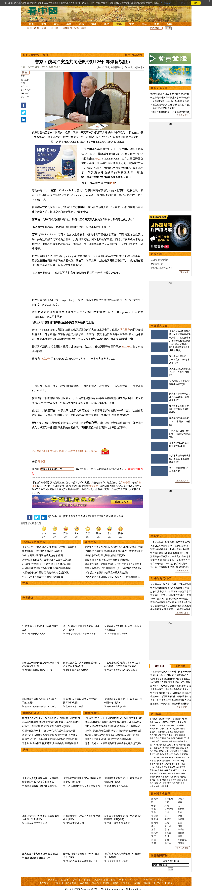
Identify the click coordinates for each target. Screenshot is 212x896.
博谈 (94, 24)
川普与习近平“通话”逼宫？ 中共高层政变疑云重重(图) (49, 547)
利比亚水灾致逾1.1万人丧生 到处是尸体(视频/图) (46, 564)
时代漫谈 (182, 839)
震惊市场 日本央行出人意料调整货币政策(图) (107, 560)
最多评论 (159, 666)
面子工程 (38, 823)
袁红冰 (124, 633)
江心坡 (167, 767)
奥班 (78, 670)
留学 (184, 770)
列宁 (48, 857)
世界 (119, 24)
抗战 (171, 777)
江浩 (166, 822)
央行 (182, 748)
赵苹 (180, 826)
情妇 (151, 745)
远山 (180, 805)
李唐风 (154, 816)
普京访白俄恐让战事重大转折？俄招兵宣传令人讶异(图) (113, 564)
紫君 (153, 829)
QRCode (52, 516)
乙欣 (166, 839)
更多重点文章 (182, 480)
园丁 (166, 816)
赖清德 (182, 735)
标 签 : (25, 72)
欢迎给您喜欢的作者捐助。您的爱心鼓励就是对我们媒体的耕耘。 (65, 451)
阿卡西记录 (42, 706)
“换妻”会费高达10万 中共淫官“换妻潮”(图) (170, 94)
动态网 (160, 883)
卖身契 (126, 823)
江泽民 (152, 741)
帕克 (119, 633)
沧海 (153, 809)
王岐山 (176, 735)
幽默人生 (158, 783)
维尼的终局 (71, 633)
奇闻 (156, 24)
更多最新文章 (182, 570)
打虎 (169, 745)
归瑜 (153, 839)
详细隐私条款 (166, 3)
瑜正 (153, 836)
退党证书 (148, 883)
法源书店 (84, 883)
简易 (166, 802)
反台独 (42, 857)
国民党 (177, 732)
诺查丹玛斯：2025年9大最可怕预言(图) (42, 551)
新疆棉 (181, 725)
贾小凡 (167, 826)
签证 (160, 773)
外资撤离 (116, 706)
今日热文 (28, 597)
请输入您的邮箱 (171, 861)
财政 (162, 754)
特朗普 (178, 719)
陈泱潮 (181, 843)
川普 (172, 719)
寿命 (158, 786)
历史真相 (34, 857)
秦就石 (167, 819)
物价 (45, 823)
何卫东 (49, 670)
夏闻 (166, 805)
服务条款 (98, 879)
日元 (182, 751)
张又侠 (178, 722)
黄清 (180, 812)
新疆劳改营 (180, 767)
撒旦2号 (24, 86)
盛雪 (180, 822)
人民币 (172, 751)
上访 (182, 761)
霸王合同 (118, 823)
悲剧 (23, 83)
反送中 (180, 741)
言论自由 (153, 770)
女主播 (161, 770)
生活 (144, 24)
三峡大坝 (174, 725)
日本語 (160, 879)
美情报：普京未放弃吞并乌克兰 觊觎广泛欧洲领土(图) (180, 396)
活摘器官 (161, 725)
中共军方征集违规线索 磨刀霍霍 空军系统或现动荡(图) (180, 458)
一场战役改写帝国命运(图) (162, 108)
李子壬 (154, 826)
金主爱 (80, 706)
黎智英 (110, 670)
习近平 (93, 633)
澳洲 (43, 28)
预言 (114, 633)
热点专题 (156, 254)
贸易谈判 (179, 738)
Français (134, 879)
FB (163, 748)
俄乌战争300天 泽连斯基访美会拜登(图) (105, 555)
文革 (162, 786)
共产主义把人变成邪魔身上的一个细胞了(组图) (180, 372)
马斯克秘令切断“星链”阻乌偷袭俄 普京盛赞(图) (45, 572)
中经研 (181, 819)
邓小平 (158, 780)
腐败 (160, 745)
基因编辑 (157, 761)
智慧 (164, 783)
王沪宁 (187, 738)
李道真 (181, 798)
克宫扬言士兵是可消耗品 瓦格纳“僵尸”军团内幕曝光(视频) (114, 547)
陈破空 (181, 829)
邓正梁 (167, 843)
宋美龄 (152, 780)
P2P (188, 757)
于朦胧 (110, 823)
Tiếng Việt (148, 879)
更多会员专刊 (182, 115)
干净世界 (56, 883)
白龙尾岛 (159, 767)
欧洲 (36, 28)
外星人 (152, 786)
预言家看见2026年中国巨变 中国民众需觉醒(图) (179, 409)
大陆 (43, 24)
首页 (31, 24)
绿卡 (173, 773)
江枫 (166, 812)
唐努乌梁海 (180, 764)
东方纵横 (169, 809)
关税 (158, 738)
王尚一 (154, 812)
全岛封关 (29, 823)
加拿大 (172, 748)
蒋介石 (183, 777)
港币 (186, 751)
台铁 (168, 725)
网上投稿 (52, 879)
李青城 (154, 819)
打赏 (113, 67)
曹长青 (167, 833)
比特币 (161, 751)
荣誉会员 (125, 482)
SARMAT (25, 93)
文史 (131, 24)
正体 (107, 67)
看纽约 (116, 883)
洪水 (166, 729)
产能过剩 (79, 823)
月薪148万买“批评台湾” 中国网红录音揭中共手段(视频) (179, 347)
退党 (182, 732)
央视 (166, 770)
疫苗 (162, 729)
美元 (156, 751)
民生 (178, 773)
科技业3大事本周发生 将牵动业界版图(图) (43, 577)
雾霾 (151, 761)
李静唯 (86, 633)
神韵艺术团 (70, 883)
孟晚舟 (152, 738)
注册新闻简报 (159, 855)
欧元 (177, 751)
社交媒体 (157, 748)
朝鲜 (68, 706)
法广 (151, 748)
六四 (184, 722)
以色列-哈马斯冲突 (159, 259)
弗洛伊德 (153, 735)
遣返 (156, 773)
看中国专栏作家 (161, 793)
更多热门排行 (182, 612)
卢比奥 (184, 719)
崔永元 (158, 741)
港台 (81, 24)
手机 (173, 783)
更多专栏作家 (182, 848)
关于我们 (85, 879)
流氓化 (134, 670)
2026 (109, 633)
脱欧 (178, 748)
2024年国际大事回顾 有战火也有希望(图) (43, 555)
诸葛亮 (184, 780)
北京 (151, 757)
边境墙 (163, 738)
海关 (151, 773)
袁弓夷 (172, 729)
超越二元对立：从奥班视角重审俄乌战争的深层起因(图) (50, 739)
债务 (186, 748)
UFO (160, 735)
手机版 (101, 67)
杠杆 (151, 751)
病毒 (151, 722)
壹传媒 (117, 670)
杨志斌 (36, 670)
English (122, 879)
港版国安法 (180, 729)
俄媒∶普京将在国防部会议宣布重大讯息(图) (106, 572)
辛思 (153, 805)
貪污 (120, 861)
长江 (158, 729)
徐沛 (153, 843)
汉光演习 (153, 732)
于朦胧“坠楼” (157, 263)
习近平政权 (125, 670)
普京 (23, 76)
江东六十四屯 (169, 764)
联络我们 (65, 879)
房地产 (152, 754)
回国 (165, 773)
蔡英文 (187, 754)
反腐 (165, 745)
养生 (166, 786)
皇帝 (179, 780)
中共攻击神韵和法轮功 (161, 268)
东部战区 (29, 670)
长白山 (152, 767)
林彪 (164, 780)
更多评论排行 (182, 707)
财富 (166, 754)
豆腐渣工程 (112, 861)
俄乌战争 (25, 79)
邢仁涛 (181, 833)
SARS (172, 767)
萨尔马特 (25, 97)
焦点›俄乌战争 (134, 55)
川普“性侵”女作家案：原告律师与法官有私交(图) (46, 560)
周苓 (180, 802)
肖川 (166, 836)
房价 (166, 757)
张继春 (43, 670)
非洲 (58, 28)
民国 (162, 777)
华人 (171, 770)
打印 (125, 67)
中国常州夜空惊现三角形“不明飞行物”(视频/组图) (46, 568)
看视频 (106, 883)
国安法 (152, 729)
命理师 (79, 633)
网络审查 (159, 764)
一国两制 (186, 745)
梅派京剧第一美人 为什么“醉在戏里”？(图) (170, 104)
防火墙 (165, 761)
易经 (152, 783)
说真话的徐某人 (78, 785)
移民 (175, 770)
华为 (156, 745)
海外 (183, 773)
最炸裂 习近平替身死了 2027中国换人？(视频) (179, 421)
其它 (83, 28)
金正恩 (73, 706)
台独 (27, 857)
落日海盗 (90, 785)
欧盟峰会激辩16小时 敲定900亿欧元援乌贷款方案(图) (49, 730)
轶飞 (153, 802)
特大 (130, 67)
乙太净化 (52, 706)
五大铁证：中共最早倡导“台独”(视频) (40, 853)
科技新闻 (67, 28)
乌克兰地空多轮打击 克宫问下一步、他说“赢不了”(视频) (113, 568)
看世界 (35, 55)
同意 (196, 3)
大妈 (162, 757)
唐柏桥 (181, 809)
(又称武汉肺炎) (164, 719)
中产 (171, 754)
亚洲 (50, 28)
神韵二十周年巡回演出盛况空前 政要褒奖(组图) (46, 726)
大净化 (59, 706)
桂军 (167, 777)
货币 (166, 751)
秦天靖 (154, 822)
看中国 (44, 13)
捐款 (75, 879)
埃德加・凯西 (31, 706)
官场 (56, 24)
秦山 (166, 829)
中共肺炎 (153, 719)
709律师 (176, 761)
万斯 (168, 738)
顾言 (180, 836)
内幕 (170, 741)
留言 (119, 67)
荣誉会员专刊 (159, 88)
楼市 (158, 754)
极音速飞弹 (26, 90)
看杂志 (95, 883)
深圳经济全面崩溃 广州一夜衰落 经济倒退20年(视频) (179, 359)
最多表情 (180, 666)
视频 (169, 24)
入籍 (169, 773)
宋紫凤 (154, 798)
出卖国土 (153, 725)
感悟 (169, 783)
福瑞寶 (137, 883)
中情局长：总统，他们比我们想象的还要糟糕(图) (180, 433)
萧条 (109, 706)
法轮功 (152, 764)
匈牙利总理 (71, 670)
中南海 (165, 741)
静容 (180, 816)
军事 (76, 28)
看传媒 (126, 883)
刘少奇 (169, 780)
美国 (68, 24)
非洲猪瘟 (177, 757)
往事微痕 (161, 732)
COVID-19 (158, 722)
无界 (170, 883)
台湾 (98, 785)
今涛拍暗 (169, 798)
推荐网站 (44, 883)
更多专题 (184, 272)
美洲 (29, 28)
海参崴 (176, 754)
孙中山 (177, 777)
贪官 (185, 741)
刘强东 (157, 757)
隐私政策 (110, 879)
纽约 (106, 24)
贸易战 (123, 706)
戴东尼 (154, 833)
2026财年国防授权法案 (35, 633)
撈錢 (125, 861)
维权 (170, 761)
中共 (68, 785)
